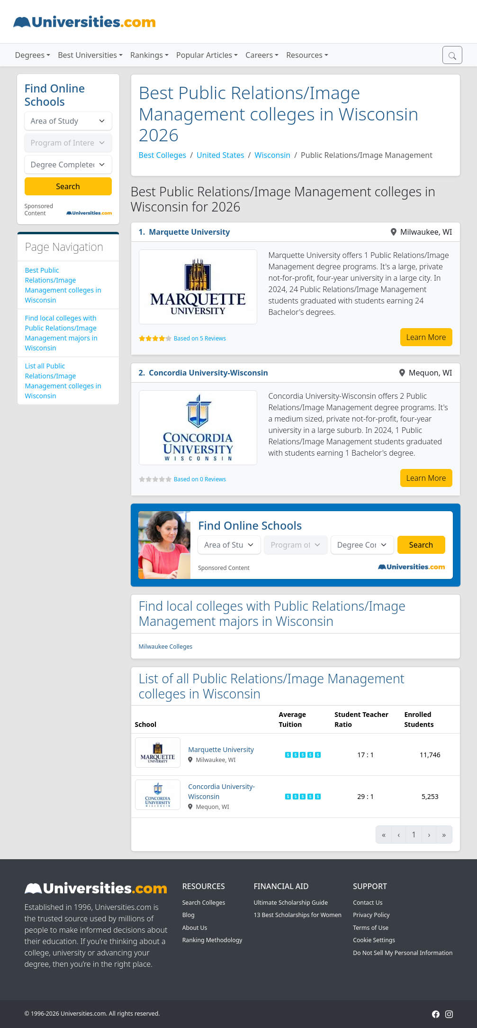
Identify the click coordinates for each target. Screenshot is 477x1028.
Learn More (426, 337)
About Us (194, 928)
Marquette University (189, 232)
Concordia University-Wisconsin (208, 372)
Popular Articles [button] (204, 55)
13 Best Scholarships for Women (297, 915)
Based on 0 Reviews (200, 479)
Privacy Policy (371, 915)
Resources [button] (304, 55)
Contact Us (367, 903)
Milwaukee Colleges (166, 646)
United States (220, 155)
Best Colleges (163, 155)
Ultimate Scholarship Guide (290, 903)
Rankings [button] (146, 55)
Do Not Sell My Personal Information (402, 953)
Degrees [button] (30, 55)
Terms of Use (370, 928)
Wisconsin (273, 155)
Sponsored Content (39, 210)
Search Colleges (203, 903)
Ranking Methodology (212, 940)
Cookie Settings (374, 940)
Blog (188, 915)
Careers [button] (259, 55)
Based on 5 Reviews (200, 338)
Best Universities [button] (87, 55)
